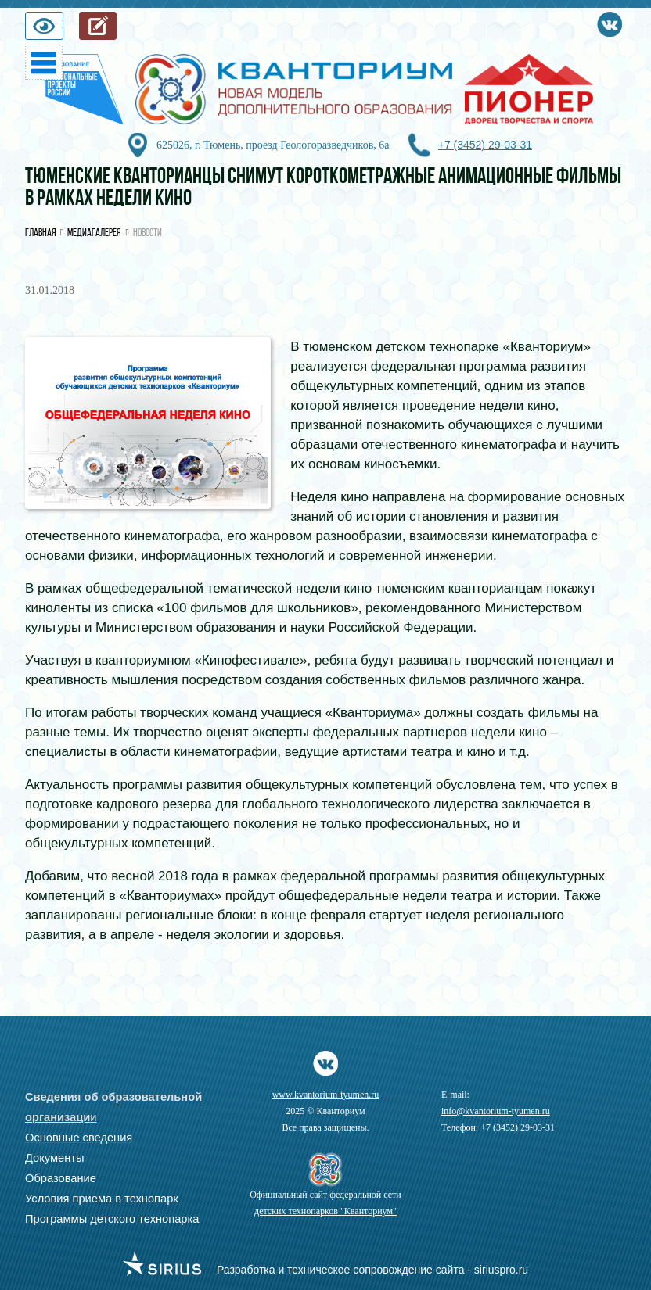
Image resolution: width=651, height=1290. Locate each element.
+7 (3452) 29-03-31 (485, 144)
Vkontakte (609, 21)
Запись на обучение (116, 29)
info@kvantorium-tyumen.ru (495, 1110)
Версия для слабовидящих (62, 29)
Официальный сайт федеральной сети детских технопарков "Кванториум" (325, 1203)
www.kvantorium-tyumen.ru (325, 1094)
